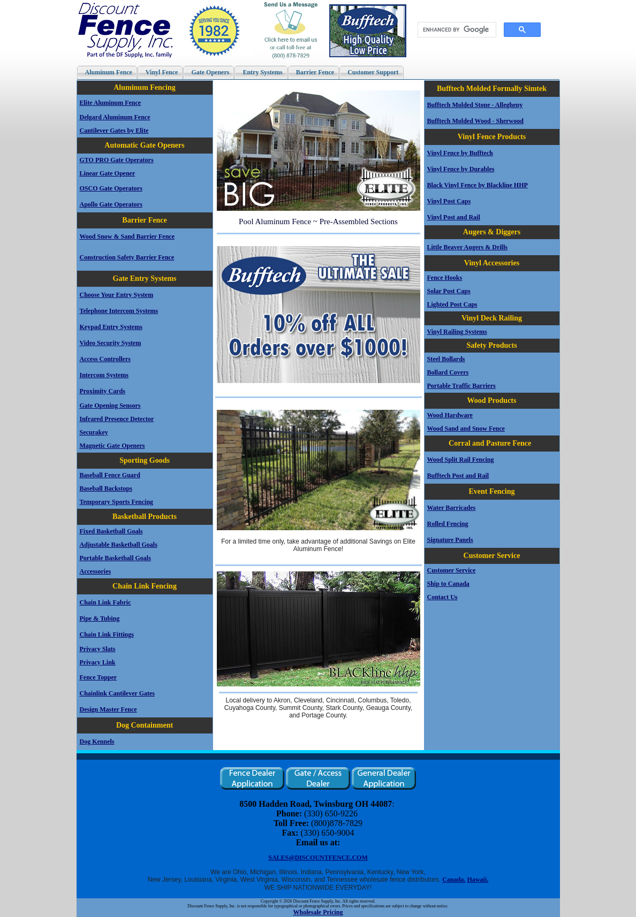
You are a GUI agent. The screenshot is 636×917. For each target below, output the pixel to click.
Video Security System (110, 343)
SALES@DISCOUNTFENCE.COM (318, 857)
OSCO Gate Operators (111, 188)
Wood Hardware (450, 415)
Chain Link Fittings (107, 634)
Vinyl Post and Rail (453, 217)
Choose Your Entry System (117, 295)
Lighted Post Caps (452, 304)
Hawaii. (478, 879)
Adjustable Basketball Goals (118, 544)
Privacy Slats (98, 649)
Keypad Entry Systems (111, 327)
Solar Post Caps (449, 291)
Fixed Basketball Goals (111, 531)
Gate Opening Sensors (110, 405)
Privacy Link (98, 662)
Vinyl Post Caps (449, 201)
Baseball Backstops (106, 488)
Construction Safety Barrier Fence (127, 257)
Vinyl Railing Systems (457, 331)
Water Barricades (451, 507)
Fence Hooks (445, 277)
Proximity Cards (102, 391)
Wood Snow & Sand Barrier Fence (127, 236)
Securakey (94, 432)
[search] (456, 30)
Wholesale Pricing (318, 912)
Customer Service (451, 570)
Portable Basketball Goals (115, 558)
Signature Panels (450, 540)
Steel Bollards (446, 359)
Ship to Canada (448, 583)
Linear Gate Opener (107, 173)
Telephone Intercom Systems (119, 311)
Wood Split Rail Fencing (460, 459)
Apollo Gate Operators (111, 204)
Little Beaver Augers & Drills (467, 247)
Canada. (453, 879)
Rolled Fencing (447, 524)
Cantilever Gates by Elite (114, 130)
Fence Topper (98, 677)
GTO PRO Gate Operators (117, 160)
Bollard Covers (448, 372)
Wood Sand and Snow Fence (466, 428)
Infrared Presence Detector (117, 419)
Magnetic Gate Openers (112, 445)
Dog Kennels (97, 741)
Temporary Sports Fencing (117, 502)
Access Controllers (105, 359)
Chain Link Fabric (105, 602)
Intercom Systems (104, 375)
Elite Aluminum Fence (110, 102)
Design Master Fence (108, 709)
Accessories (95, 571)
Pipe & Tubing (100, 618)
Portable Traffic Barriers (461, 385)
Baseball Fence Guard (110, 475)
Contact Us (442, 597)
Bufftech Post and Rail (458, 475)
